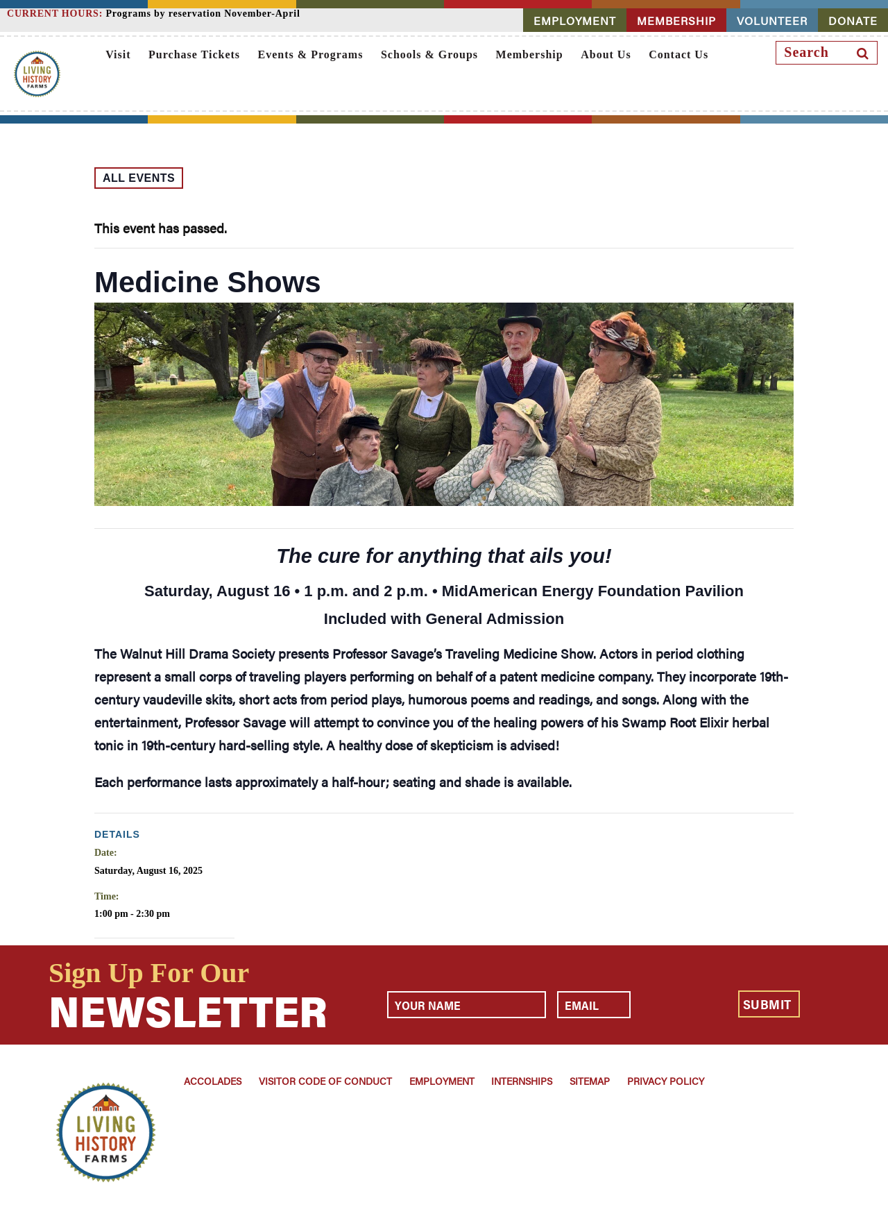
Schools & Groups (429, 54)
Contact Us (678, 54)
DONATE (853, 20)
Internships (521, 1081)
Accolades (212, 1081)
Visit (117, 54)
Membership (529, 54)
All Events (139, 178)
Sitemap (590, 1081)
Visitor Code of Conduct (325, 1081)
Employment (442, 1081)
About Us (606, 54)
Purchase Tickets (194, 54)
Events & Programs (311, 54)
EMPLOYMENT (574, 20)
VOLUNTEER (772, 20)
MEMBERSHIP (676, 20)
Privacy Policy (665, 1081)
